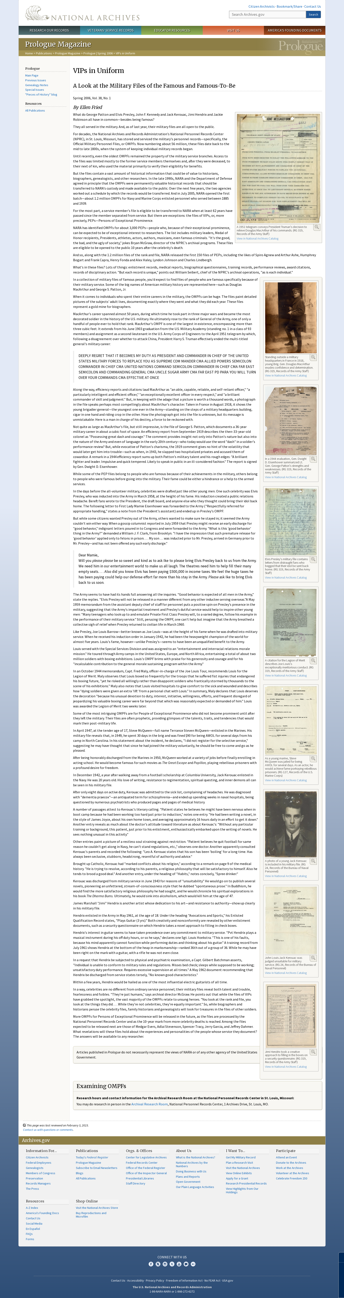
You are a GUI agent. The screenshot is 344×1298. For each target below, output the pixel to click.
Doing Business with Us (191, 1171)
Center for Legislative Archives (146, 1157)
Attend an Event (286, 1157)
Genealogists (34, 1168)
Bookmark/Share (289, 6)
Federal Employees (38, 1163)
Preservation (34, 1178)
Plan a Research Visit (239, 1163)
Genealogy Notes (36, 85)
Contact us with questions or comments (48, 1130)
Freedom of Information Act (184, 1280)
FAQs (29, 1234)
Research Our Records (49, 30)
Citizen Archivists (262, 6)
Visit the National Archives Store (97, 1208)
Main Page (31, 75)
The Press (32, 1189)
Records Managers (38, 1183)
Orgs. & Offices (139, 1151)
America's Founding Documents (295, 30)
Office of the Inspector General (146, 1173)
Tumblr (172, 1264)
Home (29, 53)
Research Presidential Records (246, 1183)
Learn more (305, 1290)
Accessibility (135, 1280)
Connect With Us (172, 1257)
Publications (44, 53)
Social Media (34, 1223)
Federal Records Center (142, 1163)
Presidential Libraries (140, 1178)
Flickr (193, 1264)
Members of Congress (40, 1173)
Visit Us (233, 30)
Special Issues (34, 90)
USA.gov (227, 1280)
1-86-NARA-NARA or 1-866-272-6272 (172, 1291)
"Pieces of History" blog (41, 94)
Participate (286, 1151)
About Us (184, 1151)
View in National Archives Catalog (257, 238)
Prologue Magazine (67, 53)
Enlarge (317, 227)
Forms (30, 1239)
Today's (92, 1157)
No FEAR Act (212, 1280)
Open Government (188, 1182)
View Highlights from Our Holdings (242, 1190)
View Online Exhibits (239, 1173)
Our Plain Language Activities (195, 1187)
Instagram (165, 1264)
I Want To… (235, 1151)
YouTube (179, 1264)
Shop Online (87, 1201)
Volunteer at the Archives (292, 1173)
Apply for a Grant (237, 1178)
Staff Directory (135, 1183)
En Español (33, 1229)
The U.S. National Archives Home (82, 12)
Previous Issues (35, 80)
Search (313, 14)
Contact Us (312, 6)
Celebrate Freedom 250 (291, 1178)
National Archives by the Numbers (192, 1164)
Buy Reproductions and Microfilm (91, 1214)
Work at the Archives (289, 1168)
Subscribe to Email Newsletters (96, 1168)
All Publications (35, 110)
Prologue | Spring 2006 (98, 53)
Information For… (41, 1151)
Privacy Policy (155, 1280)
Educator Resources (172, 30)
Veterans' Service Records (111, 30)
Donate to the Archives (291, 1163)
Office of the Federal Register (145, 1168)
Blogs (79, 1173)
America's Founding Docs (42, 1213)
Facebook (151, 1264)
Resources (35, 1201)
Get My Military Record (241, 1157)
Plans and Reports (188, 1177)
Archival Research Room (149, 1104)
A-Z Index (32, 1208)
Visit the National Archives (243, 1168)
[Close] (339, 1257)
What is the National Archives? (195, 1157)
